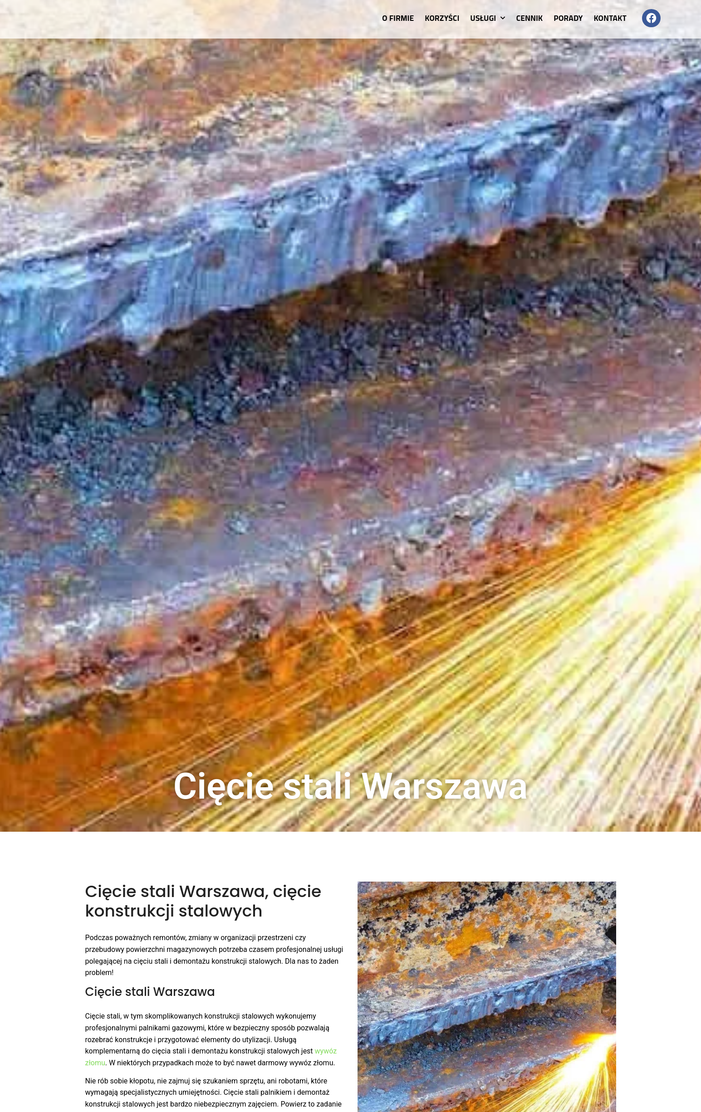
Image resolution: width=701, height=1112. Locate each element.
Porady (568, 18)
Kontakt (610, 18)
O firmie (398, 18)
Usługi (488, 18)
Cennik (529, 18)
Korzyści (442, 18)
